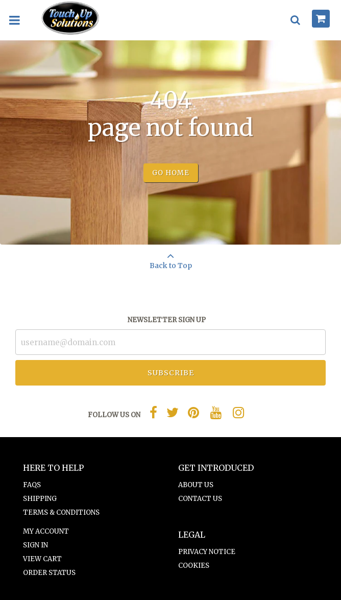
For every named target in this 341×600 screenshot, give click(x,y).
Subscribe (171, 372)
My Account (46, 531)
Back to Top (170, 257)
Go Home (170, 173)
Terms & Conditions (61, 512)
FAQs (32, 485)
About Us (195, 485)
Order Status (49, 572)
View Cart (42, 559)
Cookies (193, 565)
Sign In (35, 545)
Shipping (40, 498)
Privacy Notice (206, 551)
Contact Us (200, 498)
